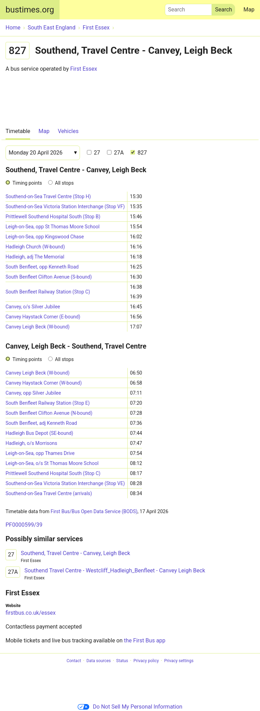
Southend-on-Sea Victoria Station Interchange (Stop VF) (65, 206)
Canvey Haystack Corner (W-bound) (44, 383)
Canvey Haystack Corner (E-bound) (43, 316)
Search (188, 8)
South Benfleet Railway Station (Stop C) (48, 292)
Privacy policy (146, 660)
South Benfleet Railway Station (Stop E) (48, 403)
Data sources (99, 660)
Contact (73, 660)
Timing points (27, 183)
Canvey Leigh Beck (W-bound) (38, 327)
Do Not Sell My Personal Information (130, 706)
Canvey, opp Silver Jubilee (33, 393)
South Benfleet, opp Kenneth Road (42, 267)
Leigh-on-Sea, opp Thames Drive (40, 453)
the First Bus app (144, 640)
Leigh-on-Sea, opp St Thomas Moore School (52, 226)
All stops (64, 183)
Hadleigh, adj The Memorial (35, 257)
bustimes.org (30, 10)
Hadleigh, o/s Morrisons (31, 443)
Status (122, 660)
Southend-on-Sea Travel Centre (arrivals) (49, 493)
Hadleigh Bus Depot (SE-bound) (39, 433)
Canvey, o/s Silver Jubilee (33, 306)
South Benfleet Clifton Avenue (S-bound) (49, 277)
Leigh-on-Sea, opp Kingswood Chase (45, 236)
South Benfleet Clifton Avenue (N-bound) (49, 413)
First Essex (83, 68)
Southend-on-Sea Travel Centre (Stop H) (48, 196)
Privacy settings (179, 660)
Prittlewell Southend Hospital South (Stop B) (53, 216)
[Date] (43, 153)
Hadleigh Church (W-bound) (35, 246)
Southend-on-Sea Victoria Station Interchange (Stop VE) (65, 483)
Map (248, 9)
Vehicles (68, 131)
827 (139, 152)
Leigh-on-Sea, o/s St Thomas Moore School (52, 463)
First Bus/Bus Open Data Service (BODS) (94, 511)
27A (115, 152)
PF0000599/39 (24, 524)
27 (93, 152)
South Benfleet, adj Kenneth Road (41, 423)
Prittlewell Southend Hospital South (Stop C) (53, 473)
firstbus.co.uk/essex (31, 612)
